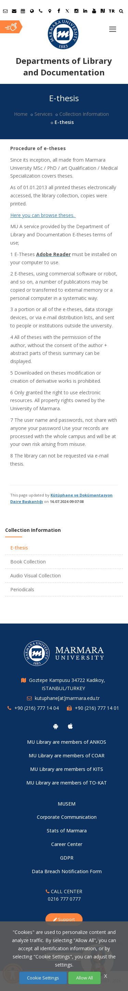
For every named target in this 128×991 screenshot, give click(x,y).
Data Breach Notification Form (67, 871)
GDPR (66, 857)
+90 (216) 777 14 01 (97, 708)
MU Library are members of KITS (66, 769)
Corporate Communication (67, 817)
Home (21, 114)
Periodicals (22, 589)
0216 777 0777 (64, 899)
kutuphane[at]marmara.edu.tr (67, 698)
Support (64, 919)
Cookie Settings (43, 978)
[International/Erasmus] (31, 11)
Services (43, 114)
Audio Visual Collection (35, 575)
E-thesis (19, 547)
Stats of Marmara (67, 830)
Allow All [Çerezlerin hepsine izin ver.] (84, 978)
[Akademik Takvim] (22, 11)
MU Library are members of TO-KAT (66, 782)
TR (112, 11)
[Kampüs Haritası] (49, 11)
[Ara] (121, 11)
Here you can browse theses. (43, 215)
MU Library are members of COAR (66, 755)
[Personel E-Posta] (14, 11)
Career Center (66, 844)
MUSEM (66, 803)
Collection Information (84, 114)
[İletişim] (40, 11)
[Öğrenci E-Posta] (5, 11)
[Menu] (112, 26)
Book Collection (28, 561)
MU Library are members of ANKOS (66, 742)
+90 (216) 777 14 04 (36, 708)
